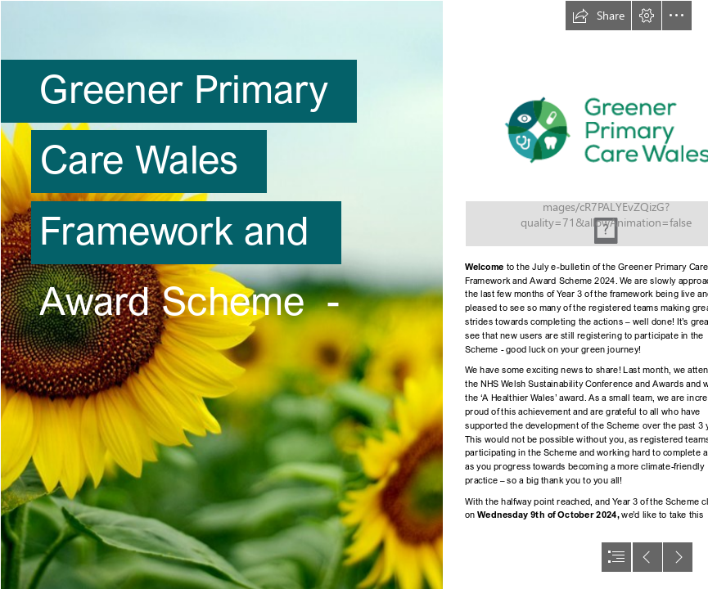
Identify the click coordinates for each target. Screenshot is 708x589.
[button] (598, 15)
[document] (354, 294)
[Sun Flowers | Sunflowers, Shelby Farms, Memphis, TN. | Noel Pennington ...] (221, 294)
